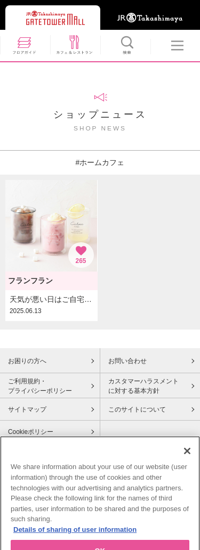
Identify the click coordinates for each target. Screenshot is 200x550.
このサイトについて (137, 409)
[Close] (187, 456)
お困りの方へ (27, 361)
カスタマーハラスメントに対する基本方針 (143, 386)
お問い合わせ (127, 361)
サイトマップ (27, 409)
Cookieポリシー (30, 432)
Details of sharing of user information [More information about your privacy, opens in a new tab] (75, 534)
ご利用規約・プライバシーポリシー (40, 386)
